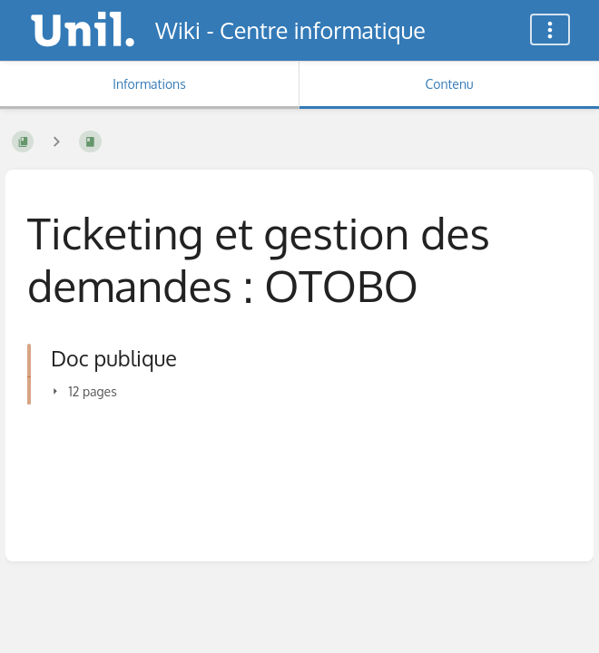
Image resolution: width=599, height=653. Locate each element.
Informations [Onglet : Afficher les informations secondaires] (149, 84)
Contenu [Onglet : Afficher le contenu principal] (449, 84)
